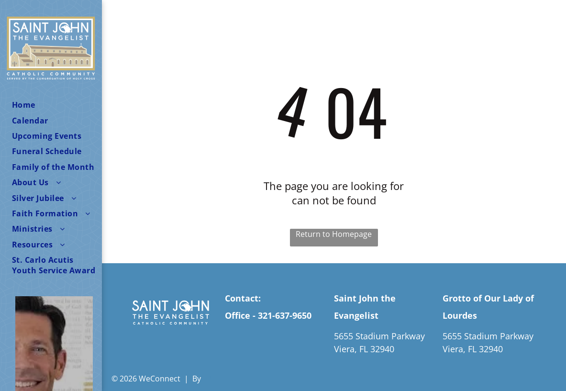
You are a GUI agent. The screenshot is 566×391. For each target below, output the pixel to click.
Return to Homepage (334, 234)
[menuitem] (54, 104)
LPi (208, 378)
